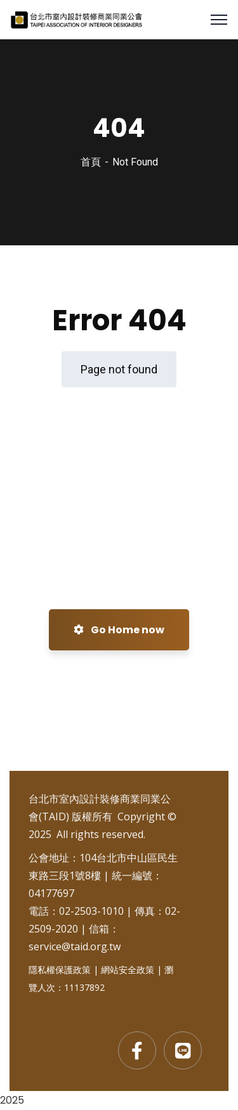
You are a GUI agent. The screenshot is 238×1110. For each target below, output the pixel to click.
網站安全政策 (127, 970)
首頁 (91, 162)
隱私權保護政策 (60, 970)
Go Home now (119, 630)
